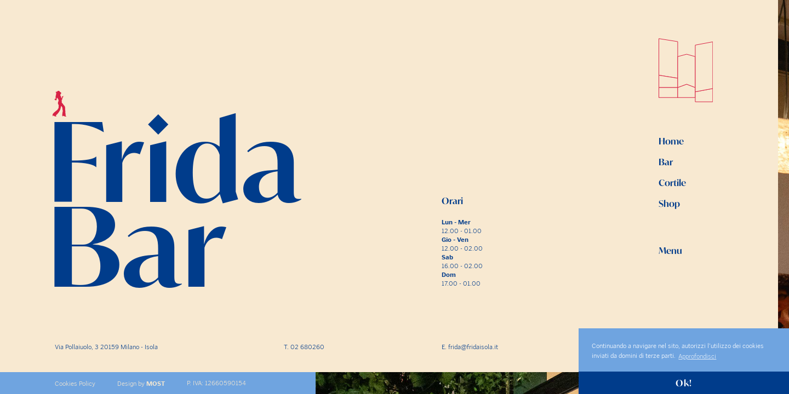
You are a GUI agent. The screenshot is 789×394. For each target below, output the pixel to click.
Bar (666, 162)
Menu (670, 251)
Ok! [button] (684, 383)
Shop (669, 204)
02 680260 (307, 347)
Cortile (672, 183)
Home (671, 141)
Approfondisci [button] (697, 356)
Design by (141, 383)
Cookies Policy (75, 383)
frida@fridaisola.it (473, 347)
